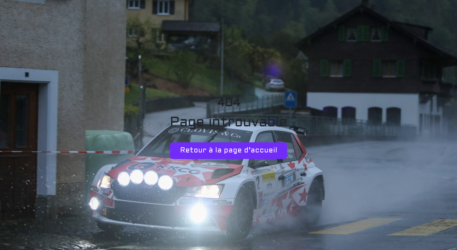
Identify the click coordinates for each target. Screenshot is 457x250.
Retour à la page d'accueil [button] (228, 151)
